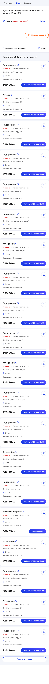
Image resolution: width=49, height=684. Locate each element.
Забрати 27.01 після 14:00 (34, 323)
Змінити (43, 21)
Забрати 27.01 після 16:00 (34, 621)
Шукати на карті (37, 35)
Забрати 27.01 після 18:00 (34, 85)
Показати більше (24, 659)
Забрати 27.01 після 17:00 (34, 561)
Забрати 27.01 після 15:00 (34, 115)
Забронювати (37, 531)
